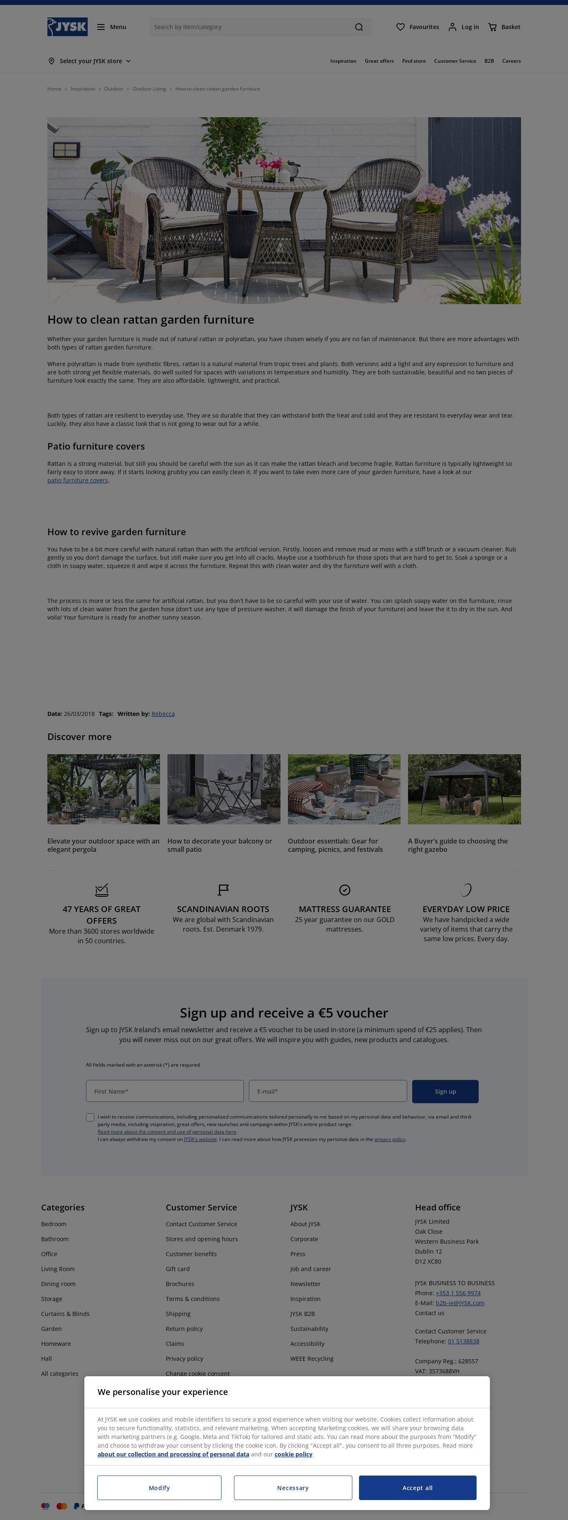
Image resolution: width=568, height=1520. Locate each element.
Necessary (293, 1488)
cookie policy (293, 1454)
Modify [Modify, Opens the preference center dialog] (159, 1488)
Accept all (418, 1488)
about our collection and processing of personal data (173, 1454)
